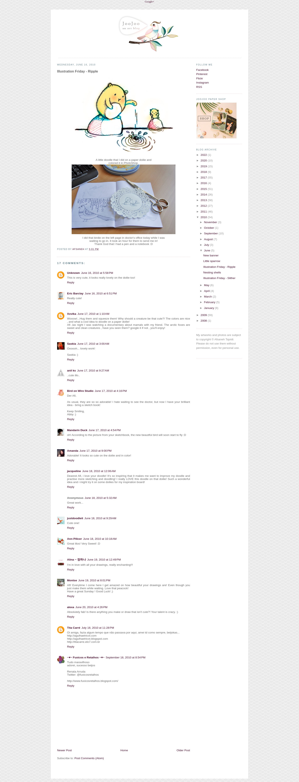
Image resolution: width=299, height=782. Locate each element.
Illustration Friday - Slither (219, 278)
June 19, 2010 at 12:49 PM (104, 559)
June (207, 250)
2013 (204, 200)
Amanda (72, 450)
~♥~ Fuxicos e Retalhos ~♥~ (85, 657)
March (208, 296)
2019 (204, 166)
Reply (70, 282)
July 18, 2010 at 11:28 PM (97, 627)
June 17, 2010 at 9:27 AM (93, 370)
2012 (204, 205)
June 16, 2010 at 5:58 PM (97, 272)
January (209, 308)
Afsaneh (78, 249)
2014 (204, 194)
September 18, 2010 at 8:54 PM (125, 657)
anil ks (71, 370)
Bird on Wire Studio (80, 390)
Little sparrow (211, 261)
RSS (199, 87)
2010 (204, 217)
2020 (204, 160)
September (211, 233)
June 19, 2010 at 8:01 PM (94, 580)
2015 (204, 189)
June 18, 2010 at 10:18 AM (99, 538)
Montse (72, 580)
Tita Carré (73, 627)
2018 (204, 171)
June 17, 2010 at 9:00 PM (96, 450)
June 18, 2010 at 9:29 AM (100, 518)
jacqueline (74, 471)
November (211, 222)
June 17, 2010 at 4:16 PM (111, 390)
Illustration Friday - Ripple (219, 266)
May (207, 285)
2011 (204, 211)
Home (124, 750)
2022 (204, 154)
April (207, 291)
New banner (211, 255)
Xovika (71, 313)
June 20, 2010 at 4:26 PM (91, 607)
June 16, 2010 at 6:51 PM (101, 293)
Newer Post (64, 750)
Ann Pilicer (74, 538)
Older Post (183, 750)
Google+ (149, 1)
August (208, 239)
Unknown (73, 272)
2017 (204, 177)
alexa (70, 607)
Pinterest (201, 74)
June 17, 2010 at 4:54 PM (105, 430)
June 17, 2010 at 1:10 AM (93, 313)
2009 (204, 315)
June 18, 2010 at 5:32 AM (101, 497)
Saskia (71, 343)
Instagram (202, 82)
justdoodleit (75, 518)
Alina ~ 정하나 (76, 559)
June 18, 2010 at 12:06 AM (99, 471)
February (210, 302)
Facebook (202, 69)
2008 (204, 320)
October (209, 227)
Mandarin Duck (77, 430)
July (207, 244)
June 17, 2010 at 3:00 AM (93, 343)
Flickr (199, 78)
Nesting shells (212, 272)
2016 (204, 183)
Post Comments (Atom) (89, 758)
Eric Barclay (75, 293)
